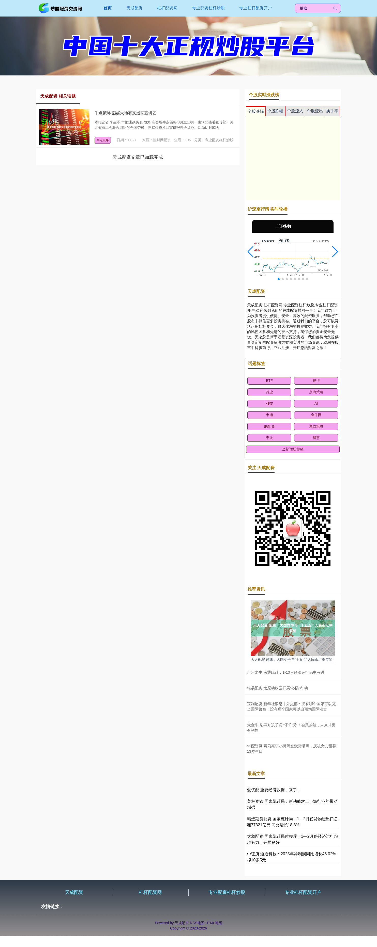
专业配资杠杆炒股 (208, 8)
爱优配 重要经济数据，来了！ (274, 790)
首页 (107, 8)
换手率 (332, 111)
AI (316, 403)
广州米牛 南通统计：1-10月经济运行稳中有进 (285, 672)
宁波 (269, 438)
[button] (250, 251)
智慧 (316, 438)
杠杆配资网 (167, 8)
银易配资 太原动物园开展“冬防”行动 (277, 688)
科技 (269, 403)
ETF (269, 380)
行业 (269, 392)
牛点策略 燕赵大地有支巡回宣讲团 (126, 113)
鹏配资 (269, 426)
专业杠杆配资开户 (255, 8)
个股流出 (315, 111)
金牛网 (316, 415)
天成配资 (134, 8)
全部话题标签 (293, 449)
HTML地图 (213, 923)
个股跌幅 (275, 111)
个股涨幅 (256, 111)
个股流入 (295, 111)
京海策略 (316, 392)
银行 (316, 380)
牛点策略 (103, 140)
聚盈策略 (316, 426)
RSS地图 (197, 923)
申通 (269, 415)
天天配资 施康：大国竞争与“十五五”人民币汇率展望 (292, 659)
